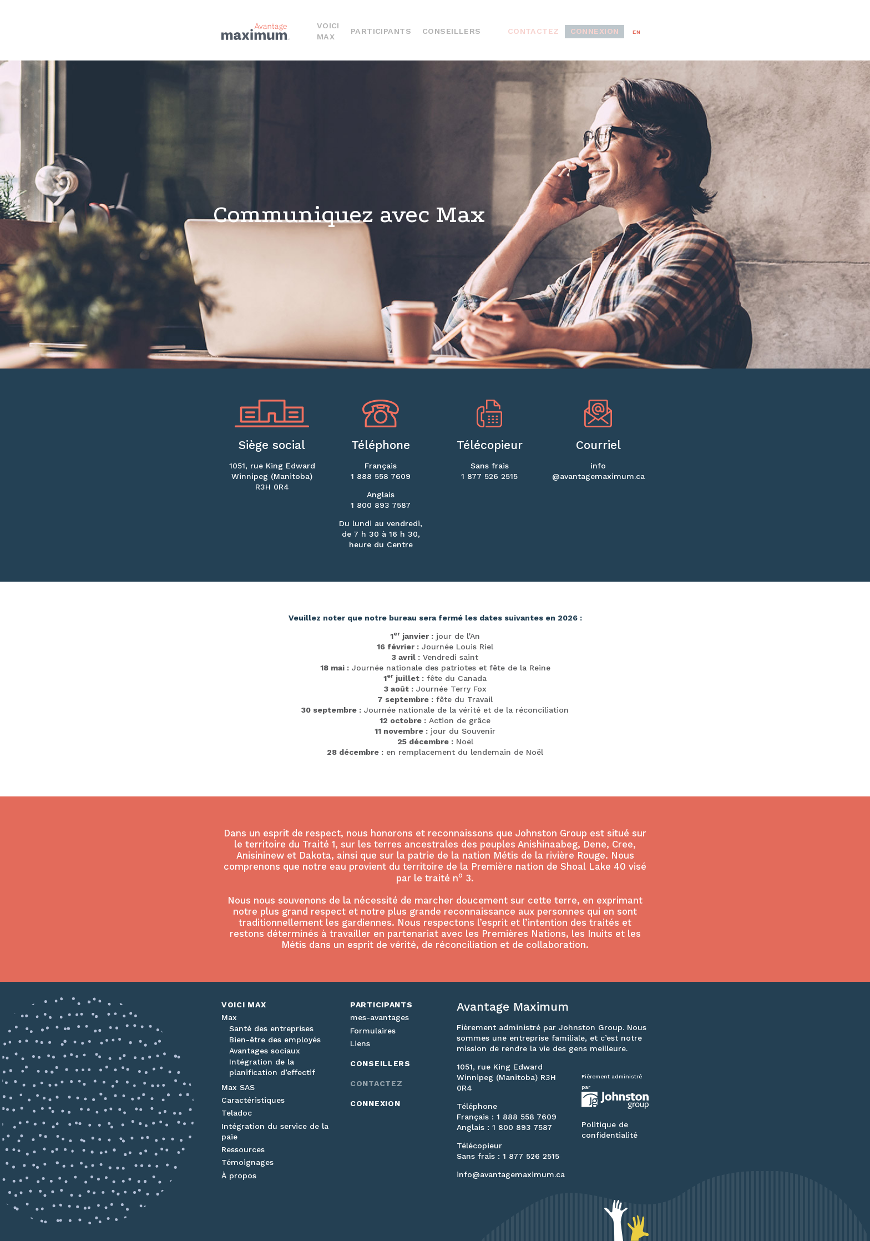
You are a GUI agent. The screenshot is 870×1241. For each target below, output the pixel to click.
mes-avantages (379, 1017)
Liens (360, 1043)
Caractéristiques (253, 1100)
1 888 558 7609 (381, 476)
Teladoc (236, 1112)
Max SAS (238, 1087)
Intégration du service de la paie (274, 1131)
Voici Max (386, 32)
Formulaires (373, 1030)
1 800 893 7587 (381, 505)
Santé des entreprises (271, 1028)
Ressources (243, 1149)
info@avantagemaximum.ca (511, 1174)
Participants (435, 32)
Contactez (555, 32)
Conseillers (489, 32)
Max (229, 1017)
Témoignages (247, 1162)
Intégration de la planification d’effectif (272, 1067)
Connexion (602, 32)
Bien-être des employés (275, 1039)
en (636, 32)
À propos (238, 1175)
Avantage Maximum (268, 31)
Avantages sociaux (264, 1050)
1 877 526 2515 (489, 476)
